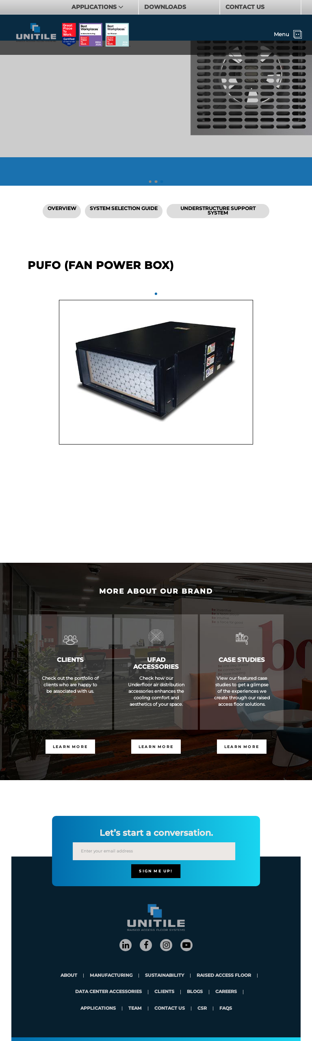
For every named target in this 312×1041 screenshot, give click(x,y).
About (69, 976)
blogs (195, 992)
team (135, 1008)
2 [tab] (156, 181)
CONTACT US (244, 7)
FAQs (225, 1008)
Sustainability (164, 976)
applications (98, 1008)
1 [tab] (150, 181)
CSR (202, 1008)
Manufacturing (111, 976)
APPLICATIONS (95, 7)
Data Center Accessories (108, 992)
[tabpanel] (156, 372)
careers (226, 992)
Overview (62, 208)
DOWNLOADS (165, 7)
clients (164, 992)
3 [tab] (161, 181)
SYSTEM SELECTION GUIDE (124, 208)
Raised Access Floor (224, 976)
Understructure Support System (218, 211)
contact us (169, 1008)
